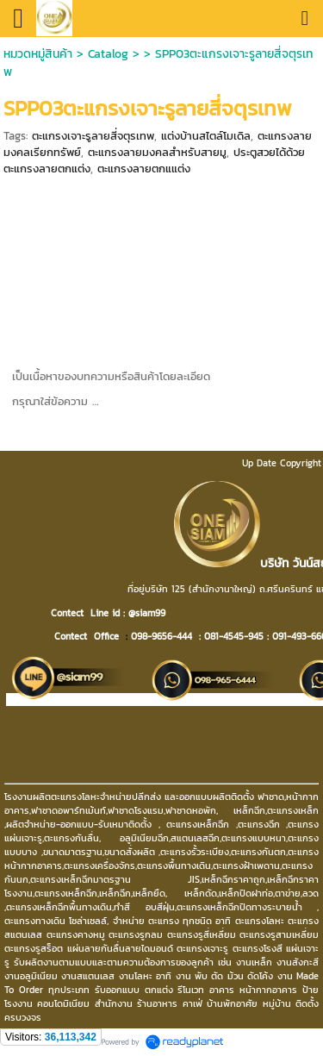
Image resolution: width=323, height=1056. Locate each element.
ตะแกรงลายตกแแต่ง (143, 168)
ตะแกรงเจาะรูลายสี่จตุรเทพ (93, 136)
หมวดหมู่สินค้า (37, 54)
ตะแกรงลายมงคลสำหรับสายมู (157, 152)
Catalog (110, 54)
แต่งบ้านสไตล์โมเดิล (206, 136)
